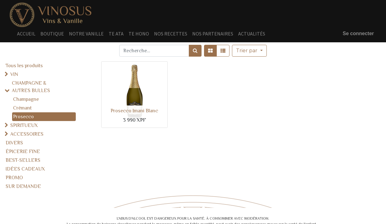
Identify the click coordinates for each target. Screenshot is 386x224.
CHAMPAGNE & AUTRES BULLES (31, 86)
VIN (14, 74)
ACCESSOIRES (26, 134)
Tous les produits (24, 65)
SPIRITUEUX (24, 125)
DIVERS (14, 143)
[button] (249, 51)
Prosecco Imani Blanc (134, 111)
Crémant (22, 108)
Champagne (26, 99)
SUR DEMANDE (23, 186)
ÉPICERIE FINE (23, 151)
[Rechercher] (195, 51)
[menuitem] (26, 33)
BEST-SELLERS (23, 160)
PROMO (14, 177)
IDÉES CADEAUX (25, 169)
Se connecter (358, 33)
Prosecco (23, 116)
